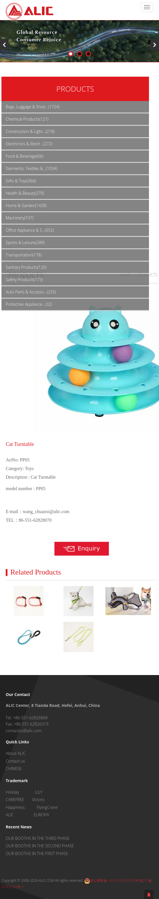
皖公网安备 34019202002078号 (111, 880)
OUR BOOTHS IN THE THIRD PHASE (37, 838)
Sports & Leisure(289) (25, 242)
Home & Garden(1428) (26, 205)
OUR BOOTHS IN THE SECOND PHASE (40, 845)
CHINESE (13, 768)
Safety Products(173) (24, 279)
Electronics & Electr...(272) (29, 143)
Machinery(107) (20, 218)
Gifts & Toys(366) (21, 180)
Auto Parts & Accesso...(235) (31, 292)
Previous (4, 45)
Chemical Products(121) (27, 119)
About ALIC (15, 753)
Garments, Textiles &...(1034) (31, 168)
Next (154, 45)
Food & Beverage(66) (24, 156)
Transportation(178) (24, 255)
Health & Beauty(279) (25, 193)
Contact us (15, 761)
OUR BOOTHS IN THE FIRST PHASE (37, 853)
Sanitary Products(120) (26, 267)
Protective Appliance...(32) (29, 304)
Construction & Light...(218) (30, 131)
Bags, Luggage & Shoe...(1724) (33, 106)
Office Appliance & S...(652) (30, 230)
